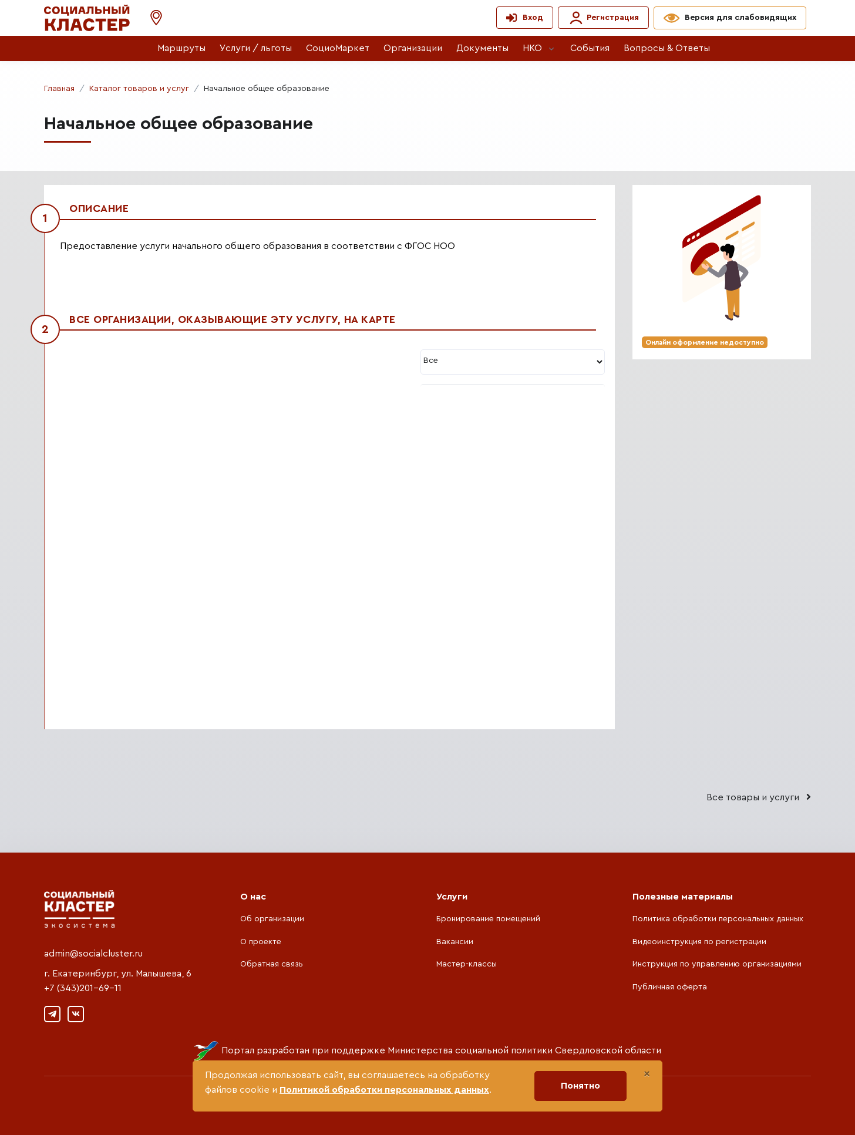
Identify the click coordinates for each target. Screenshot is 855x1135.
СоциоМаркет (337, 48)
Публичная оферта (669, 987)
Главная (59, 89)
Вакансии (454, 942)
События (590, 48)
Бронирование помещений (488, 919)
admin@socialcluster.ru (93, 953)
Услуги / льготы (256, 48)
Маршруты (181, 48)
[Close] (647, 1074)
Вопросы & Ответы (667, 48)
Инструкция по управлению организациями (717, 964)
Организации (412, 48)
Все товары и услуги (758, 797)
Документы (482, 48)
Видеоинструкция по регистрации (699, 942)
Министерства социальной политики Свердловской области (524, 1050)
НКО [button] (532, 48)
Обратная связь (271, 964)
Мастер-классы (466, 964)
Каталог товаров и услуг (139, 89)
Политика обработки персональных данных (717, 919)
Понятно (580, 1085)
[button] (150, 18)
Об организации (272, 919)
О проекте (260, 942)
